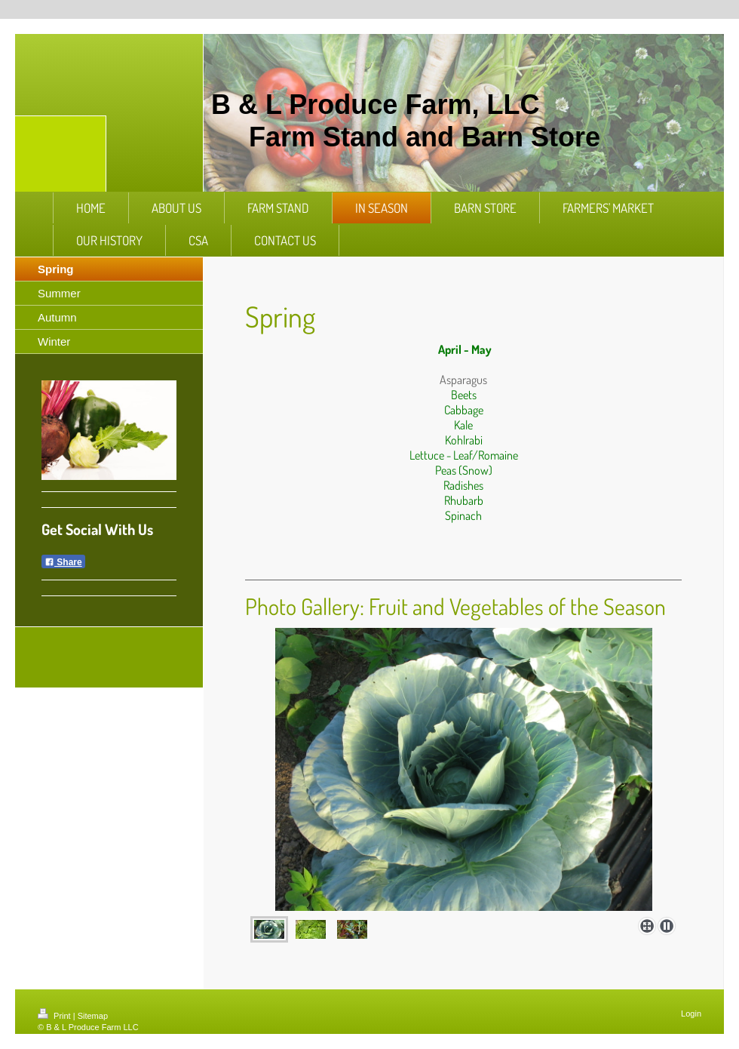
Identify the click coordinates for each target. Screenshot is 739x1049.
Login (691, 1013)
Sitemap (93, 1015)
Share (63, 562)
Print (55, 1015)
